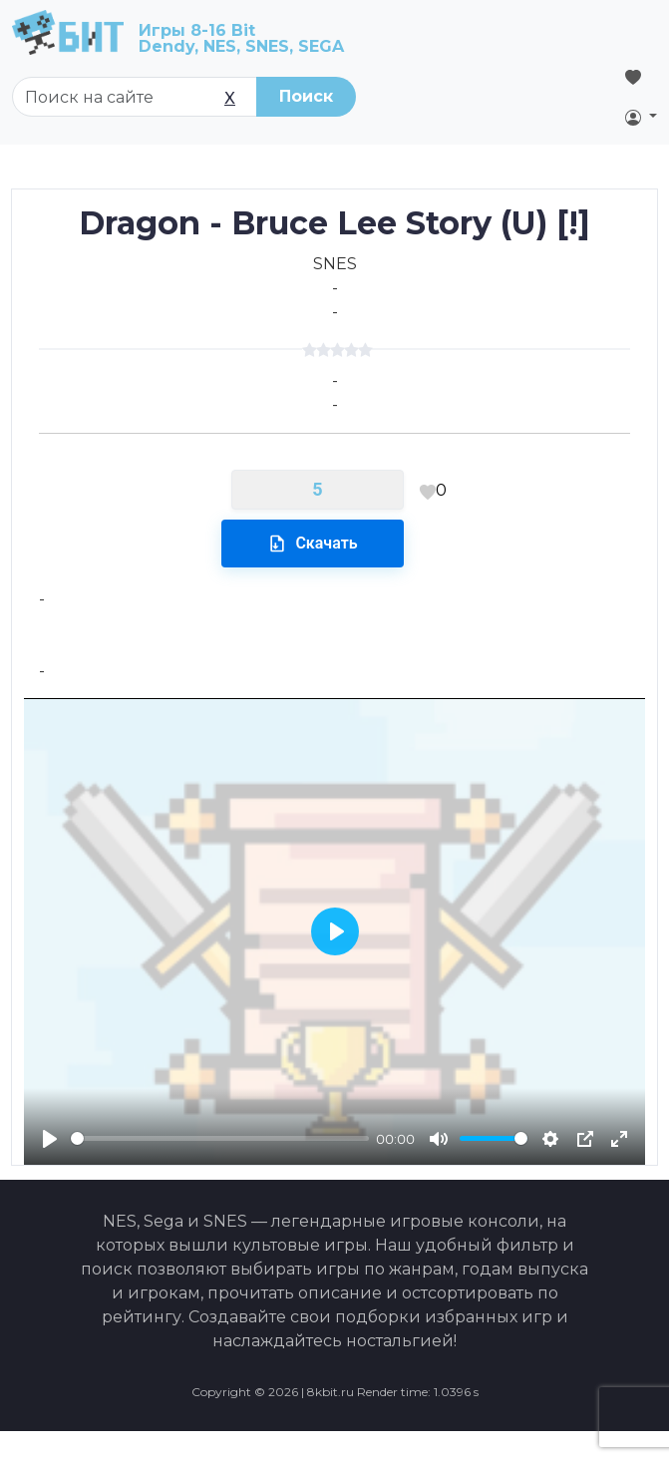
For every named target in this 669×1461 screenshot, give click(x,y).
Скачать (312, 543)
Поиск (306, 96)
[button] (641, 117)
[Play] (50, 1139)
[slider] (220, 1138)
